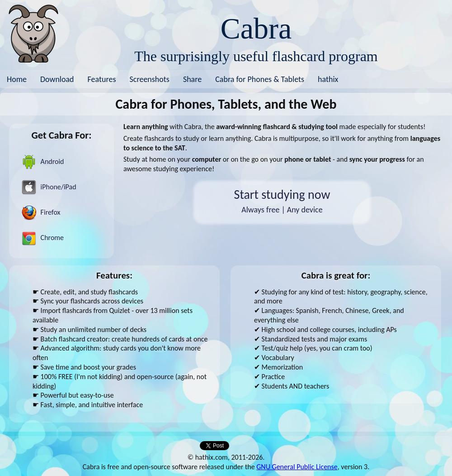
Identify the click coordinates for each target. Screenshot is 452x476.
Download (57, 79)
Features (102, 79)
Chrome (43, 238)
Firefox (41, 213)
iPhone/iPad (49, 187)
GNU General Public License (296, 466)
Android (43, 162)
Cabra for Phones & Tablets (259, 79)
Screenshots (150, 79)
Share (192, 79)
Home (17, 79)
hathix (328, 79)
